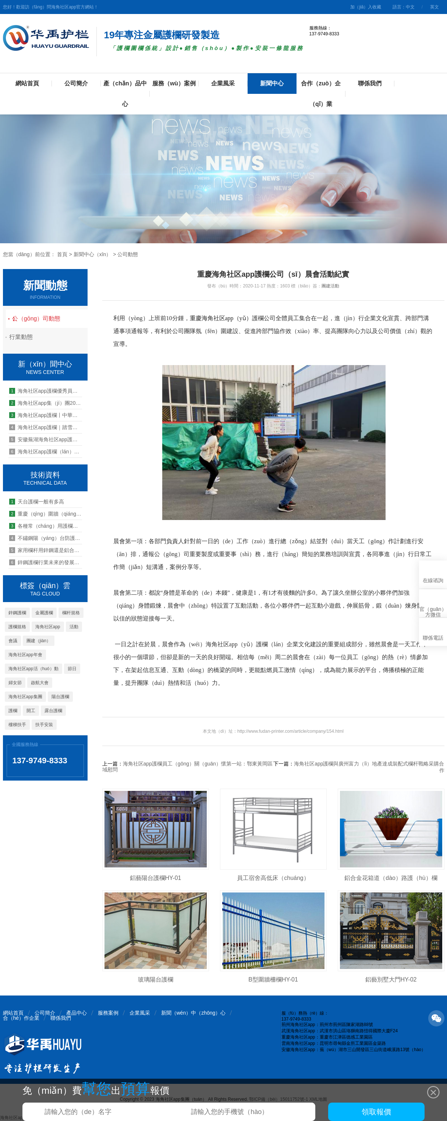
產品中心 (76, 1013)
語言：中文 (404, 7)
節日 (72, 668)
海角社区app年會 (25, 654)
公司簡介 (76, 83)
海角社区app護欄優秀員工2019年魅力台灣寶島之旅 (45, 391)
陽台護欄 (60, 696)
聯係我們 (370, 83)
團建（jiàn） (38, 640)
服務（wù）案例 (174, 83)
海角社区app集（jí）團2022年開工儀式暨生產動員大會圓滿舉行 (45, 403)
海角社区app (47, 626)
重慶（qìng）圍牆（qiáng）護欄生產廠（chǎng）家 (45, 514)
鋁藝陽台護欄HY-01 (155, 878)
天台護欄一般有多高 (36, 502)
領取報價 (376, 1112)
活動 (74, 626)
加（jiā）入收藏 (365, 7)
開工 (30, 710)
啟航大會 (40, 682)
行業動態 (27, 337)
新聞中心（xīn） (92, 254)
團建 (326, 286)
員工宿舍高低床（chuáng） (273, 878)
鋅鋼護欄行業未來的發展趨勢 (45, 562)
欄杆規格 (71, 612)
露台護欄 (53, 710)
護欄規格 (17, 626)
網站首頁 (27, 83)
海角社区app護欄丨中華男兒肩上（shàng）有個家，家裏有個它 (45, 415)
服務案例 (108, 1013)
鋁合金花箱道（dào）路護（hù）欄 (390, 878)
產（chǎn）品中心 (124, 93)
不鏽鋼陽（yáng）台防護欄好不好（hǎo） (45, 538)
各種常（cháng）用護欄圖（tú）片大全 (45, 526)
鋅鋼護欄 (17, 612)
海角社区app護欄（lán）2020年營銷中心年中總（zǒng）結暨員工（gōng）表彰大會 (45, 452)
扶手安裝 (44, 724)
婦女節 (15, 682)
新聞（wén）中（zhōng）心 (193, 1013)
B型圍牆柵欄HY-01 (273, 979)
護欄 (12, 710)
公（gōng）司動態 (46, 318)
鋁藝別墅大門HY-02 (391, 979)
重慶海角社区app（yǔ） (221, 318)
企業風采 (223, 83)
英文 (434, 7)
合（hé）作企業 (21, 1018)
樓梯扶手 (17, 724)
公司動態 (127, 254)
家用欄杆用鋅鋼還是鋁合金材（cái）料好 (45, 550)
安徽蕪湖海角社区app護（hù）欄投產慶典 (45, 439)
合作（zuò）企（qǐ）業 (321, 93)
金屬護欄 (44, 612)
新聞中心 (272, 83)
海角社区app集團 (25, 696)
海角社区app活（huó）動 (33, 668)
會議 (12, 640)
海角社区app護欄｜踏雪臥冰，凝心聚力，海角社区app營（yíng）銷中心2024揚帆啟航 (45, 427)
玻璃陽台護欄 (155, 979)
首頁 (62, 254)
